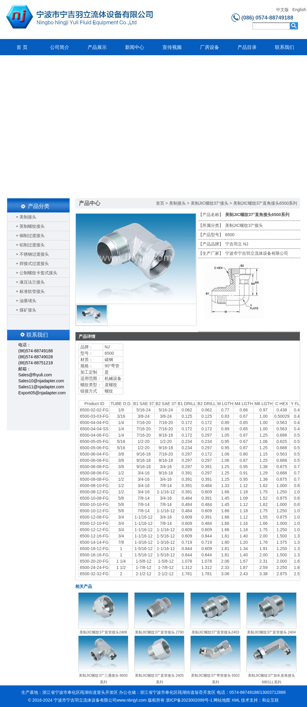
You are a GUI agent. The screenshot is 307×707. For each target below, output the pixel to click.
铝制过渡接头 (32, 244)
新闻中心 (134, 47)
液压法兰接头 (32, 282)
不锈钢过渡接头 (34, 254)
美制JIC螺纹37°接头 (209, 203)
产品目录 (247, 47)
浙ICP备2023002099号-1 (189, 700)
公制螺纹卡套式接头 (38, 272)
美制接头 (27, 217)
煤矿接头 (27, 310)
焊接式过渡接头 (34, 263)
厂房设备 (209, 47)
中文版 (282, 10)
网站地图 (221, 700)
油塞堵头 (27, 300)
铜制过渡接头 (32, 235)
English (299, 10)
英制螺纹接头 (32, 226)
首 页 (21, 47)
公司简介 (59, 47)
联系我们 (284, 47)
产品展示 (97, 47)
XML (235, 700)
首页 (160, 203)
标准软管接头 (32, 291)
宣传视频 (172, 47)
